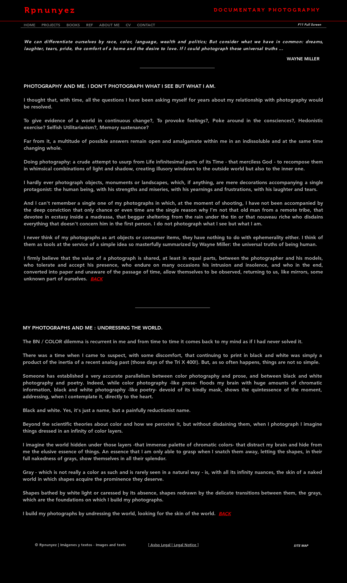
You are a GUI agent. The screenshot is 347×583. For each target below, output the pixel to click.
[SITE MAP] (301, 545)
